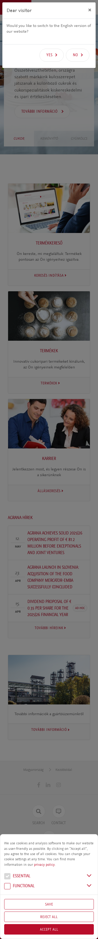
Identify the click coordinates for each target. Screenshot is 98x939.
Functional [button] (19, 886)
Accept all (49, 929)
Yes (50, 55)
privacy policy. (44, 865)
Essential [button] (17, 876)
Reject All (49, 916)
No (75, 55)
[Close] (90, 9)
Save (49, 904)
